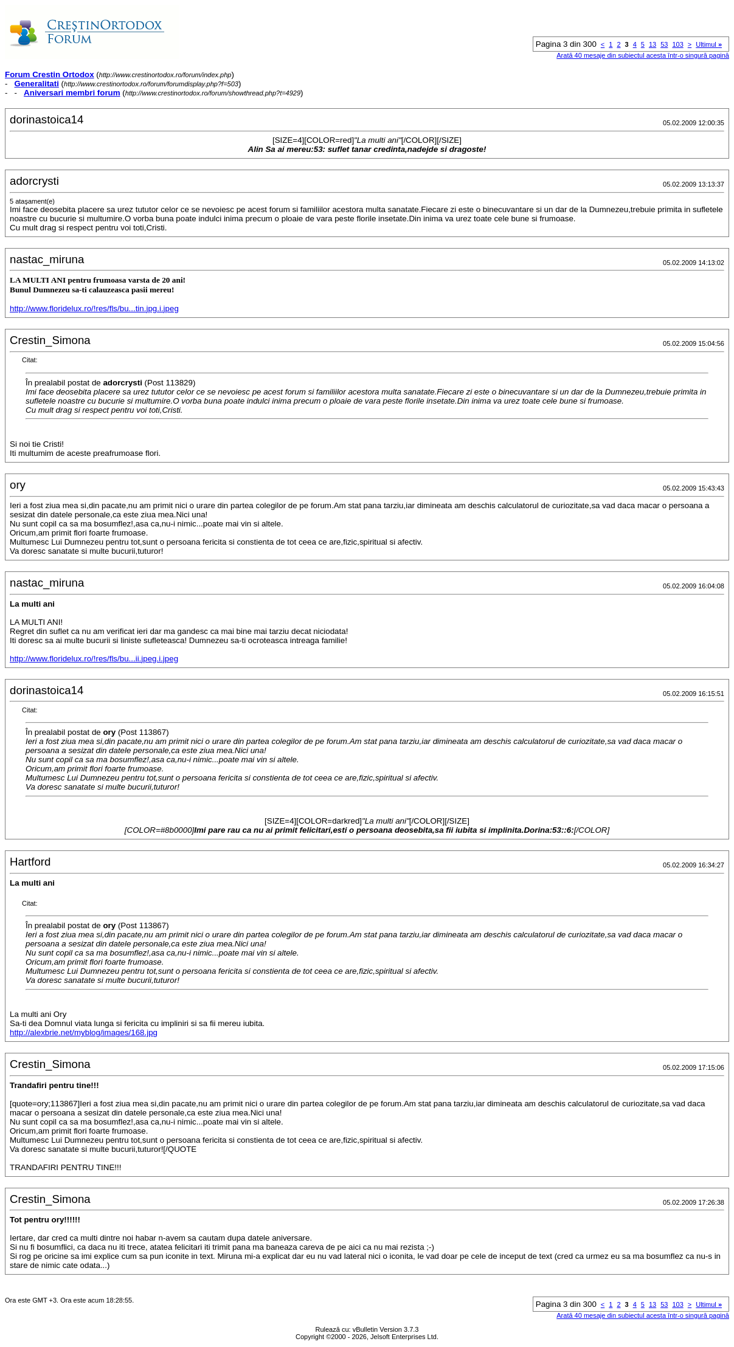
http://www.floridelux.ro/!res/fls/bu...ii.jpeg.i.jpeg (94, 658)
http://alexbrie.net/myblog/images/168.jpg (84, 1032)
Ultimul (709, 44)
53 (664, 44)
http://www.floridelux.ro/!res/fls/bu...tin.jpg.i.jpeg (94, 308)
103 (677, 44)
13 (652, 44)
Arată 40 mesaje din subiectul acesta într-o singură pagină (642, 55)
